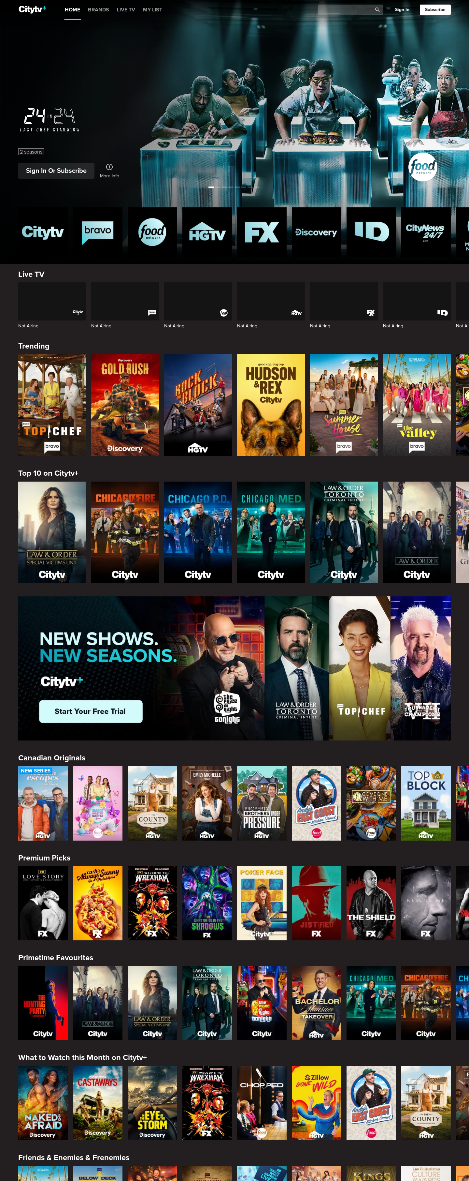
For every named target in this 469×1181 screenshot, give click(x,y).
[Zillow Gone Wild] (316, 1103)
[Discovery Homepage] (316, 232)
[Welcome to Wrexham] (152, 903)
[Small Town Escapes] (43, 803)
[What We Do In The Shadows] (207, 903)
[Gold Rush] (125, 405)
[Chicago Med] (271, 532)
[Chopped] (262, 1103)
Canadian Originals (51, 758)
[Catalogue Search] (347, 10)
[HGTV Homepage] (207, 232)
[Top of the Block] (426, 803)
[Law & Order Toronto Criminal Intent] (344, 532)
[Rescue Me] (426, 903)
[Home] (32, 10)
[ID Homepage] (371, 232)
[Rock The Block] (198, 405)
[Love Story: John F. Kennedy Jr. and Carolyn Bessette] (43, 903)
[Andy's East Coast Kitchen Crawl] (316, 803)
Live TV (31, 274)
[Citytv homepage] (43, 232)
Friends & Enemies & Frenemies (73, 1157)
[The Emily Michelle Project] (207, 803)
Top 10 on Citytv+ (48, 473)
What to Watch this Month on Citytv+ (82, 1057)
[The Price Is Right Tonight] (262, 1003)
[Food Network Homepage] (152, 232)
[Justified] (316, 903)
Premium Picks (44, 858)
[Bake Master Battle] (97, 803)
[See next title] (458, 94)
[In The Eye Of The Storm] (152, 1103)
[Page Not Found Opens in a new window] (234, 668)
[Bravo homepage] (97, 232)
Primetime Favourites (55, 958)
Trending (34, 346)
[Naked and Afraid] (43, 1103)
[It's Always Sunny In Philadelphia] (97, 903)
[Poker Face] (262, 903)
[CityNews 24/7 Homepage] (426, 232)
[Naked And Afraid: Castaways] (97, 1103)
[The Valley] (417, 405)
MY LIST (152, 10)
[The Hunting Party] (43, 1003)
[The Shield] (371, 903)
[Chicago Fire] (125, 532)
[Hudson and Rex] (271, 405)
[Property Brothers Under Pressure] (262, 803)
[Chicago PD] (198, 532)
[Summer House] (344, 405)
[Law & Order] (417, 532)
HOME (72, 10)
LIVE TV (126, 10)
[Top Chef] (52, 405)
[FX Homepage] (262, 232)
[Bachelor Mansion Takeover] (316, 1003)
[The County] (152, 803)
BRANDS (98, 10)
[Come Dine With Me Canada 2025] (371, 803)
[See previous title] (11, 94)
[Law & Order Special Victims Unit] (52, 532)
